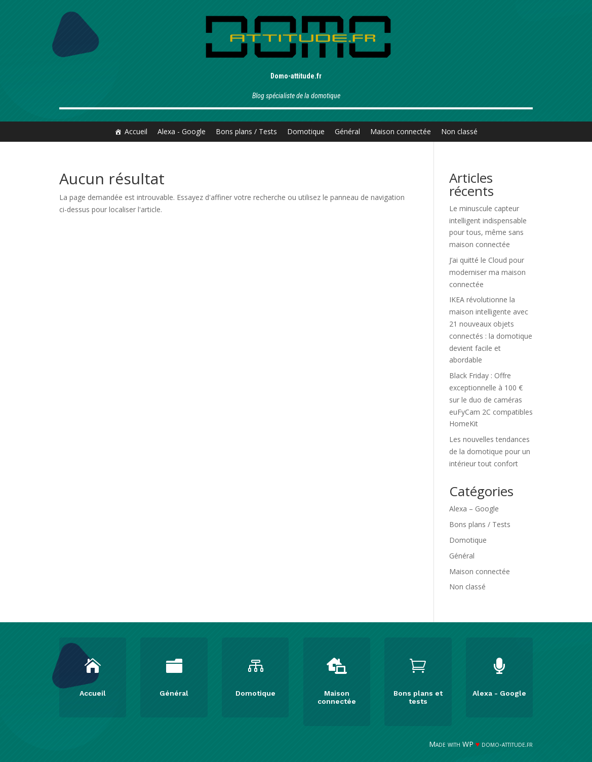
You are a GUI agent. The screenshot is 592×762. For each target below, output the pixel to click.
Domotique (306, 131)
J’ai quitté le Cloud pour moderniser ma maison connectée (487, 272)
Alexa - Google (181, 131)
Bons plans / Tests (246, 131)
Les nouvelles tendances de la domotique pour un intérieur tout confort (489, 451)
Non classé (459, 131)
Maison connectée (400, 131)
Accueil (136, 131)
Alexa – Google (474, 508)
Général (347, 131)
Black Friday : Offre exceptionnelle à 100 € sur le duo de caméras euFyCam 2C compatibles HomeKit (491, 399)
